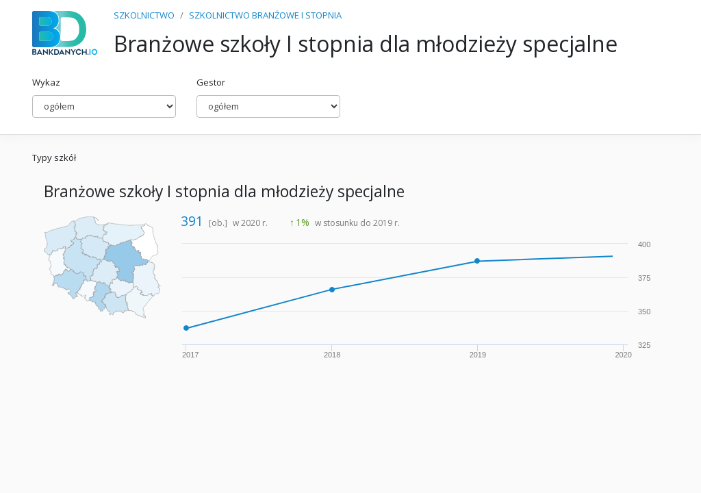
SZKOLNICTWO (144, 15)
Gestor (210, 82)
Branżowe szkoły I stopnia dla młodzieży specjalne (224, 191)
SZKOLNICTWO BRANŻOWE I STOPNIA (265, 15)
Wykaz (46, 82)
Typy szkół (54, 157)
